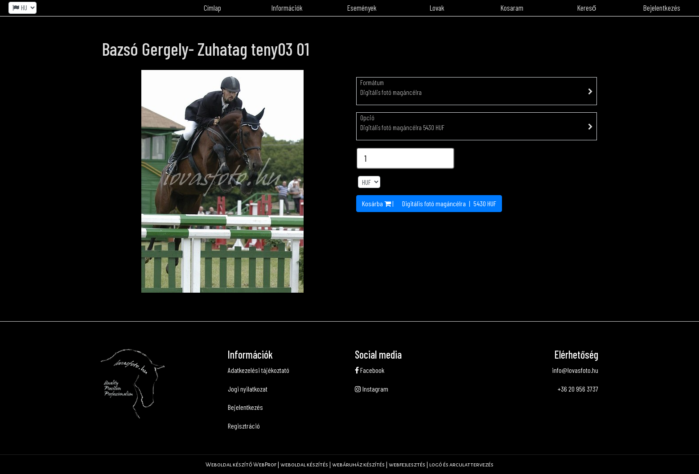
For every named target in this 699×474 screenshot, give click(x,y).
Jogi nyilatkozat (247, 388)
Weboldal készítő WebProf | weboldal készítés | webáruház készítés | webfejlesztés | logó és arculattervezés (349, 465)
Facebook (369, 370)
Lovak (437, 7)
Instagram (371, 388)
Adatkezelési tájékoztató (258, 370)
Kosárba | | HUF (429, 203)
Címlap (212, 7)
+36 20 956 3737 (578, 388)
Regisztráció (244, 425)
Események (362, 7)
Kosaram (512, 7)
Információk (287, 7)
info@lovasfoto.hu (575, 370)
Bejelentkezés (661, 7)
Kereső (586, 7)
